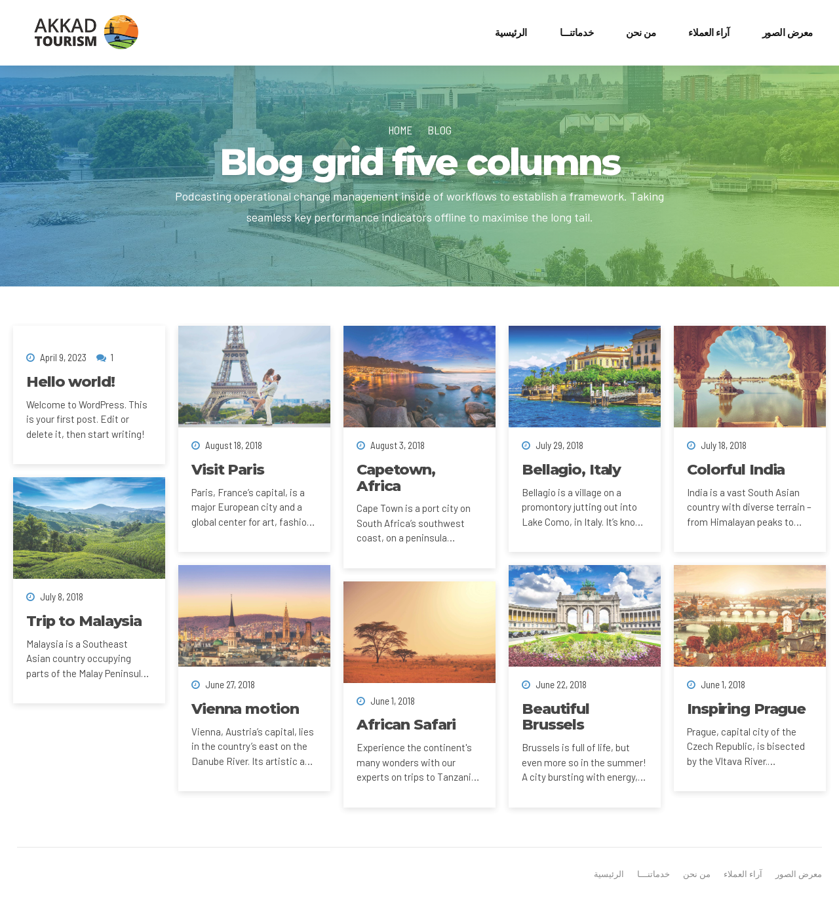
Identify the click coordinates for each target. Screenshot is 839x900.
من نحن (640, 32)
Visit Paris (227, 469)
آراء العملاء (708, 32)
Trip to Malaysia (84, 621)
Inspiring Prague (746, 708)
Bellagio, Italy (571, 469)
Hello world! (70, 381)
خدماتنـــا (577, 32)
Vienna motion (244, 708)
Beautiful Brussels (555, 716)
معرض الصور (787, 32)
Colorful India (736, 469)
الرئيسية (510, 32)
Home (400, 129)
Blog (439, 129)
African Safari (406, 724)
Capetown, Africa (396, 477)
